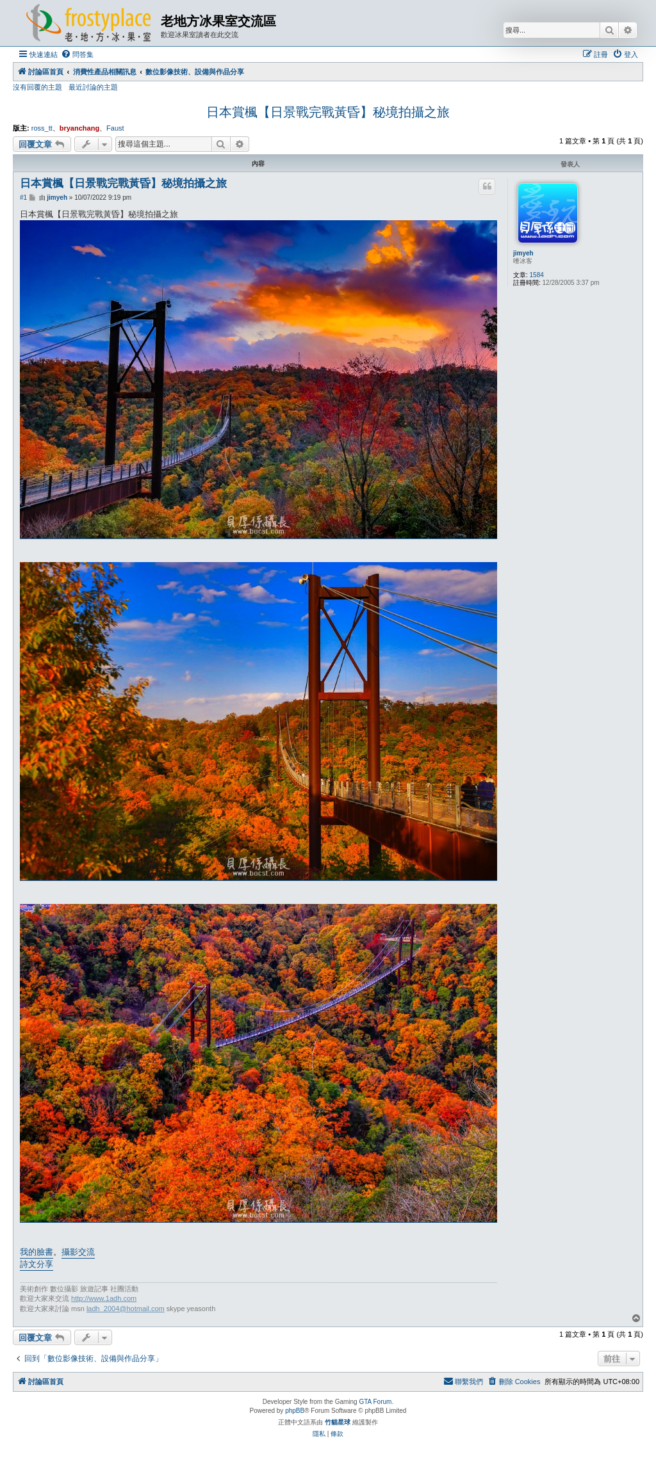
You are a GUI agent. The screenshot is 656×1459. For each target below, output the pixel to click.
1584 (537, 274)
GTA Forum (375, 1401)
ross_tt (42, 128)
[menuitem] (77, 54)
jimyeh (523, 253)
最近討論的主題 (93, 87)
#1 (23, 197)
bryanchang (79, 128)
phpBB (294, 1410)
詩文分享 (36, 1264)
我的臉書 (36, 1252)
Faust (115, 128)
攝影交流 (78, 1252)
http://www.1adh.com (103, 1298)
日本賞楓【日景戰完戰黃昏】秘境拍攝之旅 (328, 112)
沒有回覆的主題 (37, 87)
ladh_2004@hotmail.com (125, 1308)
